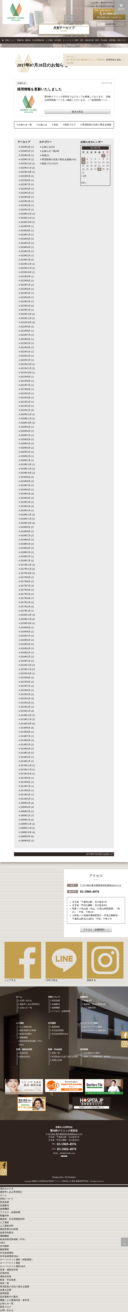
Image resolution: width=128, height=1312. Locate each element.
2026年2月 (25, 155)
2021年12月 (26, 364)
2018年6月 (25, 539)
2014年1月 (25, 761)
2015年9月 (25, 677)
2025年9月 (25, 176)
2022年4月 (25, 347)
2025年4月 (25, 197)
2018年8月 (25, 531)
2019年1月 (25, 510)
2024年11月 (26, 218)
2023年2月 (25, 306)
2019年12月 (26, 464)
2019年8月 (25, 481)
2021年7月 (25, 385)
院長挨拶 (56, 1000)
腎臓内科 (20, 40)
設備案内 (56, 1004)
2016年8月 (25, 631)
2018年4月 (25, 548)
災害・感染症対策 (24, 1049)
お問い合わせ (26, 1000)
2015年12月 (26, 665)
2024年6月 (25, 239)
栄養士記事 (57, 1060)
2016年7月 (25, 636)
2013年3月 (25, 799)
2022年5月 (25, 343)
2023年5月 (25, 293)
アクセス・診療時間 (61, 1011)
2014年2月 (25, 757)
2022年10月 (26, 322)
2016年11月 (26, 619)
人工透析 (20, 1023)
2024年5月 (25, 243)
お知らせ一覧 (25, 124)
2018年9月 (25, 527)
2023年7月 (25, 285)
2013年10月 (26, 773)
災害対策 (24, 1053)
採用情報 (84, 1049)
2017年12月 (26, 565)
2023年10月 (26, 272)
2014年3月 (25, 753)
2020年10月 (26, 423)
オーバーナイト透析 (89, 1023)
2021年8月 (25, 381)
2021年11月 (26, 368)
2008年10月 (26, 832)
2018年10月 (26, 523)
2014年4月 (25, 748)
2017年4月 (25, 598)
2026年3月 (25, 151)
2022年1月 (25, 360)
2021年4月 (25, 397)
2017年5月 (25, 594)
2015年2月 (25, 707)
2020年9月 (25, 427)
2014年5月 (25, 744)
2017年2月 (25, 606)
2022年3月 (25, 351)
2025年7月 (25, 184)
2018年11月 (26, 519)
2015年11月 (26, 669)
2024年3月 (25, 251)
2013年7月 (25, 786)
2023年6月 (25, 289)
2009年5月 (25, 803)
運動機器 (24, 1037)
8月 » (83, 182)
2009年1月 (25, 820)
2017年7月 (25, 585)
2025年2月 (25, 205)
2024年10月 (26, 222)
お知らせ (42, 124)
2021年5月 (25, 393)
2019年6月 (25, 489)
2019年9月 (25, 477)
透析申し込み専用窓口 (30, 1004)
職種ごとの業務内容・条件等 (97, 1057)
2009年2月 (25, 815)
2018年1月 (25, 560)
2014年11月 (26, 719)
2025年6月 (25, 188)
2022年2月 (25, 356)
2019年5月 (25, 493)
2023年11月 (26, 268)
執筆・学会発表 (55, 1049)
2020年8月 (25, 431)
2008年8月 (25, 840)
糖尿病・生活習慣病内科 (34, 40)
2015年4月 (25, 698)
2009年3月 (25, 811)
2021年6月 (25, 389)
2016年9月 (25, 627)
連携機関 (56, 1008)
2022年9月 (25, 326)
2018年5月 (25, 544)
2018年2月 (25, 556)
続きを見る (77, 111)
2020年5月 (25, 443)
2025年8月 (25, 180)
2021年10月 (26, 372)
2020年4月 (25, 448)
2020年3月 (25, 452)
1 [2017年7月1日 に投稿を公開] (103, 155)
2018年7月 (25, 535)
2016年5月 (25, 644)
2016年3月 (25, 652)
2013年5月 (25, 794)
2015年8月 (25, 682)
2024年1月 (25, 259)
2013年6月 (25, 790)
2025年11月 (26, 168)
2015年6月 (25, 690)
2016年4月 (25, 648)
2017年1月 (25, 611)
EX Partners (70, 1177)
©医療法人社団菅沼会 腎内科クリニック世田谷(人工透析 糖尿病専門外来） (60, 1181)
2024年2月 (25, 255)
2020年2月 (25, 456)
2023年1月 (25, 310)
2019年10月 (26, 473)
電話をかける (7, 1188)
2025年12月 (26, 163)
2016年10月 (26, 623)
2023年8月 (25, 280)
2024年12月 (26, 214)
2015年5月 (25, 694)
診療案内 (84, 997)
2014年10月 (26, 723)
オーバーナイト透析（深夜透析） (17, 1259)
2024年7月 (25, 234)
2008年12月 (26, 824)
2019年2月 (25, 506)
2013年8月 (25, 782)
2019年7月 (25, 485)
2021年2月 (25, 406)
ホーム (19, 997)
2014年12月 (26, 715)
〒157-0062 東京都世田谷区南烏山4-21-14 (100, 885)
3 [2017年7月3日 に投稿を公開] (83, 159)
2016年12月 (26, 615)
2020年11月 (26, 418)
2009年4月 (25, 807)
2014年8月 (25, 732)
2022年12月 (26, 314)
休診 (56, 124)
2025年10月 (26, 172)
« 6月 (83, 176)
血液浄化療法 (26, 1034)
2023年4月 (25, 297)
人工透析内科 (90, 1008)
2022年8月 (25, 331)
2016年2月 (25, 656)
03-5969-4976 (89, 891)
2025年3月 (25, 201)
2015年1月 (25, 711)
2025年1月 (25, 209)
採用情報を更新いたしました (39, 89)
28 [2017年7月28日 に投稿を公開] (99, 169)
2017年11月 (26, 569)
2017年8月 (25, 581)
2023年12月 (26, 264)
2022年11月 (26, 318)
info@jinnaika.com (67, 1153)
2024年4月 (25, 247)
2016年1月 (25, 661)
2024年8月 (25, 230)
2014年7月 (25, 736)
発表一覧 (56, 1053)
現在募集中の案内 (92, 1053)
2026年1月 (25, 159)
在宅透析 (52, 1023)
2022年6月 (25, 339)
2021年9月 (25, 376)
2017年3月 (25, 602)
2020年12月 (26, 414)
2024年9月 (25, 226)
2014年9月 (25, 728)
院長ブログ (121, 40)
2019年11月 (26, 468)
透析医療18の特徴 (28, 1030)
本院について (54, 997)
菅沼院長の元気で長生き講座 (96, 124)
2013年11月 (26, 769)
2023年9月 (25, 276)
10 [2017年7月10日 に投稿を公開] (83, 162)
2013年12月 (26, 765)
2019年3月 (25, 502)
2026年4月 (25, 147)
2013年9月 (25, 778)
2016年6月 (25, 640)
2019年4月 (25, 498)
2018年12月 (26, 514)
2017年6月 (25, 590)
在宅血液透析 (58, 1030)
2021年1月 (25, 410)
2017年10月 (26, 573)
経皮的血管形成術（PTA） (32, 1041)
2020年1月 (25, 460)
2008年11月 (26, 828)
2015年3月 (25, 702)
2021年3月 (25, 402)
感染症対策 (25, 1057)
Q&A (22, 1045)
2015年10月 (26, 673)
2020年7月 (25, 435)
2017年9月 (25, 577)
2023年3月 (25, 301)
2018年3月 (25, 552)
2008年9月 (25, 836)
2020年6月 (25, 439)
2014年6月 (25, 740)
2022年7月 (25, 335)
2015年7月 (25, 686)
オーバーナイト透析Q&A (95, 1030)
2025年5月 (25, 193)
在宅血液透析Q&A (60, 1034)
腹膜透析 (56, 1027)
